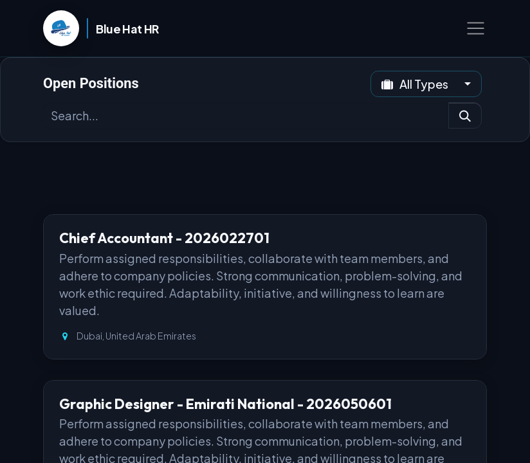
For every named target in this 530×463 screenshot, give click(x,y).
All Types (415, 84)
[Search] (465, 115)
